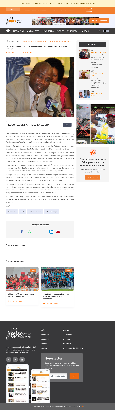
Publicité (89, 12)
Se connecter (99, 21)
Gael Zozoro (11, 52)
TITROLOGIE (19, 31)
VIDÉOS (85, 31)
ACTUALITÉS (33, 31)
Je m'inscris (74, 377)
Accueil (10, 41)
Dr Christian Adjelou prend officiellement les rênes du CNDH (48, 8)
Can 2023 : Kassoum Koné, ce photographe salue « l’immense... (56, 296)
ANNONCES (72, 31)
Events (66, 330)
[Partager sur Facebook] (22, 232)
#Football (11, 212)
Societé (44, 344)
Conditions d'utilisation (73, 348)
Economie (45, 339)
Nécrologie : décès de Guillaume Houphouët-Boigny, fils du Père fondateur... (98, 83)
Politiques (45, 335)
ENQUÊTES (48, 31)
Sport (17, 41)
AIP (92, 50)
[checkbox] (106, 31)
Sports (44, 348)
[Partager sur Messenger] (37, 232)
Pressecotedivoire (56, 406)
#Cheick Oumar (35, 212)
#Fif (22, 212)
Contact (88, 9)
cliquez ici (90, 3)
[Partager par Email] (58, 232)
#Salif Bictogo (51, 212)
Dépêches (92, 45)
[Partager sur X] (45, 232)
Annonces (67, 335)
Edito (43, 330)
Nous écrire (93, 177)
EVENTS (60, 31)
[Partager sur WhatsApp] (29, 232)
